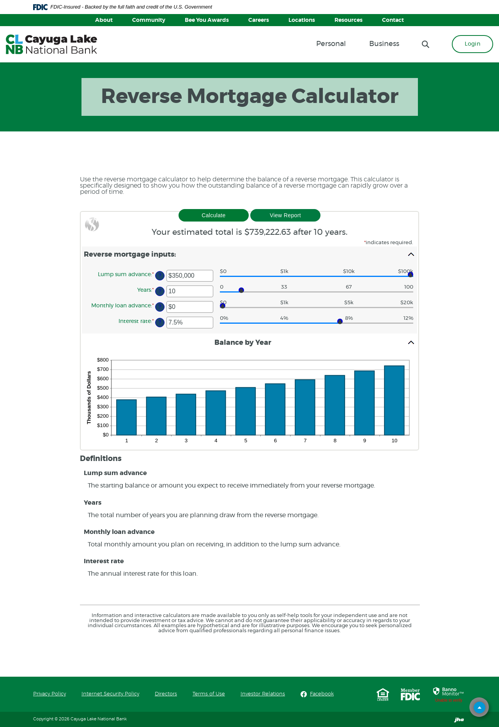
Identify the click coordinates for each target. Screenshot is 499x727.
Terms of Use (209, 694)
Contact (393, 20)
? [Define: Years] (160, 291)
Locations (301, 20)
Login (472, 44)
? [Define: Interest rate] (160, 322)
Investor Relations (263, 694)
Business (384, 44)
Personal (331, 44)
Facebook (322, 694)
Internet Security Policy (110, 694)
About (104, 20)
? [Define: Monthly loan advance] (160, 307)
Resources (348, 20)
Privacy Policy (49, 694)
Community (148, 20)
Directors (166, 694)
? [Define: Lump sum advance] (160, 275)
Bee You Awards (207, 20)
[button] (249, 254)
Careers (258, 20)
